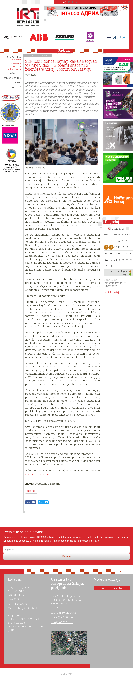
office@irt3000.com (63, 617)
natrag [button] (31, 490)
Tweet (41, 502)
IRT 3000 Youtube (113, 588)
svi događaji (112, 292)
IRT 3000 (29, 17)
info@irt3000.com (62, 622)
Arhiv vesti (43, 55)
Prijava (66, 556)
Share (29, 502)
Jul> (127, 228)
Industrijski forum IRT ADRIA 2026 (115, 284)
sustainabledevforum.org (41, 474)
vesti (34, 55)
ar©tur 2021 (66, 674)
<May (109, 228)
